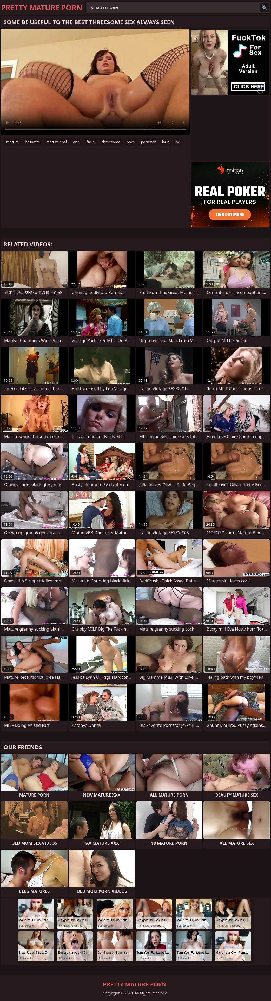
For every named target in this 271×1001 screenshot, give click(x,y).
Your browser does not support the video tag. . (95, 82)
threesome (111, 141)
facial (91, 141)
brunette (32, 141)
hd (178, 141)
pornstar (148, 141)
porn (131, 141)
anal (76, 141)
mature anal (56, 141)
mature (12, 141)
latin (165, 141)
